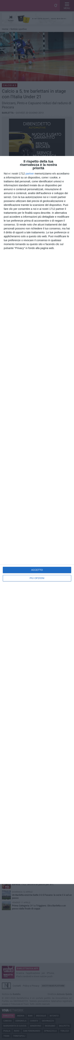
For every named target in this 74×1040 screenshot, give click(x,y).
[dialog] (37, 520)
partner (30, 173)
